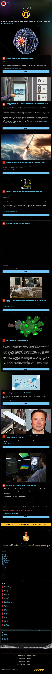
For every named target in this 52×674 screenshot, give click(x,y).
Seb (4, 616)
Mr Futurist (4, 637)
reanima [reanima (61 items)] (14, 547)
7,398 (16, 524)
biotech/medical (11, 68)
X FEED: (20, 658)
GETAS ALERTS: (29, 657)
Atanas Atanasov (7, 169)
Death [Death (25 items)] (49, 544)
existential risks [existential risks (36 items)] (5, 545)
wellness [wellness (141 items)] (47, 547)
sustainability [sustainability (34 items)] (34, 547)
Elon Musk (11, 443)
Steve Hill (5, 614)
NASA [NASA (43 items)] (7, 547)
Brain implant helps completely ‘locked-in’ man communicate (21, 485)
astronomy (4, 568)
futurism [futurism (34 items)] (12, 545)
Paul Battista (6, 595)
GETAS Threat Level (26, 651)
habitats (11, 211)
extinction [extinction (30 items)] (8, 545)
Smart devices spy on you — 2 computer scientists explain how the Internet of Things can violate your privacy (27, 104)
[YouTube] (41, 670)
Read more (26, 71)
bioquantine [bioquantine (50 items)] (19, 544)
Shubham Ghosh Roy (8, 125)
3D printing (4, 554)
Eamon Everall (7, 211)
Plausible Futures (5, 639)
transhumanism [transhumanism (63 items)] (43, 547)
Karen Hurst (6, 598)
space (16, 211)
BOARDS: (28, 660)
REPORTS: (28, 661)
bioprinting (4, 577)
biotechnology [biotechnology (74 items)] (31, 544)
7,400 (22, 524)
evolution (19, 400)
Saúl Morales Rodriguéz (8, 587)
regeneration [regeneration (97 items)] (22, 547)
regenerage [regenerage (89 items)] (18, 547)
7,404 (36, 524)
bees (3, 571)
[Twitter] (37, 670)
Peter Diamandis (5, 556)
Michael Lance (6, 618)
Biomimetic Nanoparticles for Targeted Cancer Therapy (19, 58)
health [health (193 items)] (16, 545)
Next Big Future (5, 638)
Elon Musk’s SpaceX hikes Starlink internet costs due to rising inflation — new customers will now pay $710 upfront (25, 436)
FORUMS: (28, 664)
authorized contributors (9, 24)
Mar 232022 (4, 58)
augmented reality (5, 569)
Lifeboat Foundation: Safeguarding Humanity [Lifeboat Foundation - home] (23, 3)
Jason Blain (6, 621)
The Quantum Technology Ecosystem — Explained (18, 223)
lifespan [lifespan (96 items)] (48, 545)
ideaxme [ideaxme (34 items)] (26, 545)
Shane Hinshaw (6, 610)
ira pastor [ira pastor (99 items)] (38, 545)
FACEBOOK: (19, 655)
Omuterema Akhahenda (8, 602)
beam (9, 350)
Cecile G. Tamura (7, 606)
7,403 (33, 524)
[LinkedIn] (39, 670)
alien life (3, 564)
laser (24, 352)
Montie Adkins (6, 622)
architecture (4, 566)
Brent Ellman (6, 617)
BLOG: (27, 658)
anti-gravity (4, 565)
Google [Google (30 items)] (14, 545)
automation (4, 570)
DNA (3, 557)
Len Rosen (6, 400)
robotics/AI (17, 125)
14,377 (40, 524)
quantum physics (19, 268)
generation (13, 350)
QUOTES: (23, 666)
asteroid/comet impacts (6, 567)
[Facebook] (34, 670)
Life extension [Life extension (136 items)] (43, 545)
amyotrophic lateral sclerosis (17, 506)
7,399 (19, 524)
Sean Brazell (6, 613)
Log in (3, 24)
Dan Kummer (6, 601)
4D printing (4, 555)
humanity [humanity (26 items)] (24, 545)
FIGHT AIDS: (20, 661)
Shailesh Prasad (7, 593)
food (12, 125)
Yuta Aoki (5, 605)
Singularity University (6, 560)
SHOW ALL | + (3, 627)
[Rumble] (43, 670)
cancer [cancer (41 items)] (43, 544)
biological (4, 575)
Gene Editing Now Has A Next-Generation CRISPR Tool (19, 393)
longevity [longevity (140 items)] (5, 547)
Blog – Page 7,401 (26, 8)
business (15, 268)
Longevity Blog (5, 635)
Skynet (3, 561)
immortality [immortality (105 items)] (30, 545)
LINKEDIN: (20, 657)
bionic (3, 576)
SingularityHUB (5, 640)
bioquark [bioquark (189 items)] (23, 544)
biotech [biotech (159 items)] (27, 544)
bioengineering (11, 400)
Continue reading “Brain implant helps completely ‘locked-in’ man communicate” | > (17, 510)
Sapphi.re (17, 669)
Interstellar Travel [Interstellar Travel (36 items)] (34, 545)
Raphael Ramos (7, 612)
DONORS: (23, 660)
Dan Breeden (6, 591)
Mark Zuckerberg (5, 562)
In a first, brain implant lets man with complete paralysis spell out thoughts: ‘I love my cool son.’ (27, 300)
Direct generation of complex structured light (17, 341)
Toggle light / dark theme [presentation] (50, 3)
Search (50, 531)
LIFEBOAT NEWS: (29, 655)
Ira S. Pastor (6, 624)
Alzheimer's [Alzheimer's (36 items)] (7, 544)
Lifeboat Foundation (7, 669)
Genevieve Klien (7, 306)
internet (14, 125)
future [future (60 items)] (10, 545)
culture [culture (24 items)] (48, 544)
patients (45, 506)
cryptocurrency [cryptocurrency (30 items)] (45, 544)
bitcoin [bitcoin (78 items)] (35, 544)
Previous (8, 524)
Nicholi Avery (7, 513)
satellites (17, 443)
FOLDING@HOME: (20, 663)
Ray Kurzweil (4, 558)
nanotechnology (16, 68)
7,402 (29, 524)
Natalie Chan (6, 620)
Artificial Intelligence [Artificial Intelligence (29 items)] (15, 544)
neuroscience (12, 306)
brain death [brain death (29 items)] (41, 544)
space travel (12, 169)
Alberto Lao (6, 609)
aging (3, 563)
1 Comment (20, 68)
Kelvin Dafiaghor (7, 597)
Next (45, 524)
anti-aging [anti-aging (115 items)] (11, 544)
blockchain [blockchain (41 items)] (38, 544)
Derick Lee (6, 608)
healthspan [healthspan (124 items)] (20, 545)
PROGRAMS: (28, 663)
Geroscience (4, 634)
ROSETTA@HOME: (19, 664)
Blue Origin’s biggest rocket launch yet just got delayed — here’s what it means (25, 163)
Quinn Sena (6, 68)
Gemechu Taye (6, 594)
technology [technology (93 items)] (38, 547)
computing (10, 366)
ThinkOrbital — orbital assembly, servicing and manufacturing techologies (24, 192)
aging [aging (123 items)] (3, 544)
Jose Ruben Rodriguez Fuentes (9, 268)
